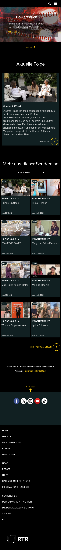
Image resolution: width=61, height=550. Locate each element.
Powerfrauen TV (10, 198)
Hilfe (5, 475)
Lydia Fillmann (40, 325)
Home (5, 431)
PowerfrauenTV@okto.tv (35, 371)
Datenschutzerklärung (16, 481)
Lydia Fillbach (39, 203)
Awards (6, 514)
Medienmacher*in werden (17, 502)
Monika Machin (40, 285)
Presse (6, 469)
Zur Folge (48, 141)
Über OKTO (8, 437)
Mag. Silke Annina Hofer (14, 285)
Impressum (8, 454)
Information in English (15, 487)
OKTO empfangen (11, 443)
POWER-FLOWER (11, 243)
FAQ (4, 520)
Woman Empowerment (13, 325)
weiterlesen (14, 32)
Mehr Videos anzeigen (45, 347)
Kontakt (7, 449)
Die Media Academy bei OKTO (18, 508)
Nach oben (30, 389)
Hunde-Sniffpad (10, 203)
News (5, 463)
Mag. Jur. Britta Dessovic (45, 243)
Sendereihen (9, 496)
